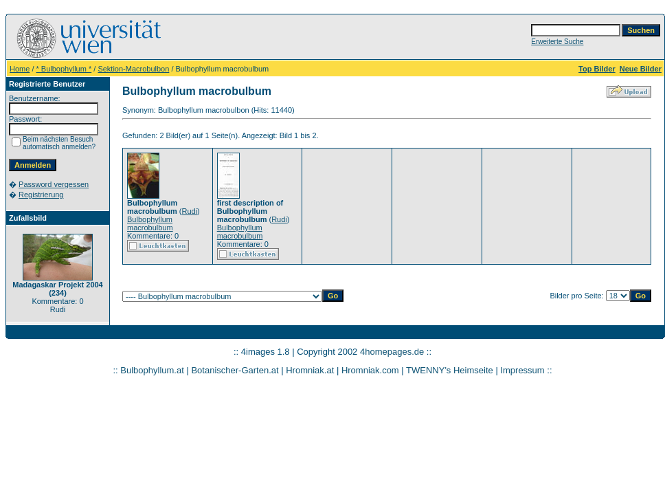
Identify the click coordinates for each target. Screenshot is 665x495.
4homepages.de (392, 351)
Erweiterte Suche (557, 41)
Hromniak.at (310, 370)
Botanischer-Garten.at (234, 370)
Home (20, 69)
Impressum (522, 370)
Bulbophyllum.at (152, 370)
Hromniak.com (370, 370)
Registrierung (41, 194)
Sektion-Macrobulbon (133, 69)
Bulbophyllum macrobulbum (150, 223)
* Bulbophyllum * (64, 69)
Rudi (189, 211)
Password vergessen (54, 184)
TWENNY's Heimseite (449, 370)
